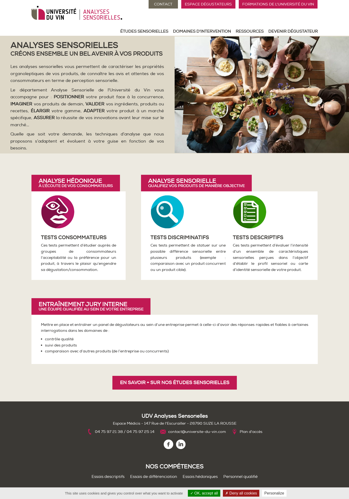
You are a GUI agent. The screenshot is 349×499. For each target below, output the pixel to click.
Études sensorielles (144, 31)
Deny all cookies (241, 493)
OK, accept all (204, 493)
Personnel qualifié (240, 476)
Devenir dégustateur (293, 31)
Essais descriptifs (108, 476)
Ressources (250, 31)
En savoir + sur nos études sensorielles (174, 383)
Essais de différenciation (153, 476)
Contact (163, 4)
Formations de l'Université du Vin (278, 4)
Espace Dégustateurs (208, 4)
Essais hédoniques (200, 476)
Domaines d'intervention (202, 31)
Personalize (274, 493)
